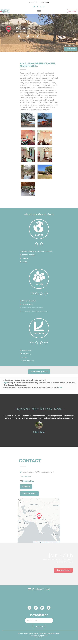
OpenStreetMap (43, 542)
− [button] (20, 505)
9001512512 (26, 476)
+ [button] (20, 502)
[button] (34, 7)
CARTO (58, 542)
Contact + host (29, 493)
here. (60, 387)
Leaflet (35, 542)
